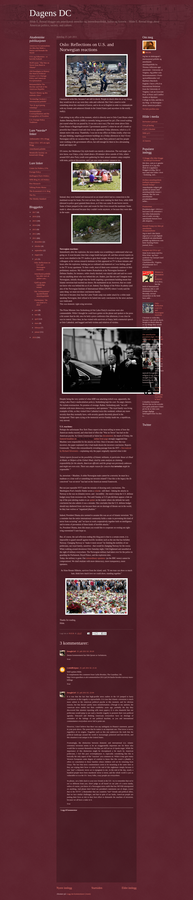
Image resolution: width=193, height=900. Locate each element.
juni (36, 310)
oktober (38, 246)
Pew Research (34, 184)
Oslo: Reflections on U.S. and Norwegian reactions (42, 266)
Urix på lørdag (148, 125)
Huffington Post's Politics (39, 176)
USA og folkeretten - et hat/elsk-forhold (38, 58)
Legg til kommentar (69, 810)
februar (38, 328)
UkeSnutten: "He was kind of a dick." (40, 302)
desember (39, 242)
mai (36, 315)
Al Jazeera (146, 141)
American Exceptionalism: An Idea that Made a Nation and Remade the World (39, 49)
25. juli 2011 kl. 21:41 (88, 668)
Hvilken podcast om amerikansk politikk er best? (159, 393)
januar (37, 332)
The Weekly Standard (37, 199)
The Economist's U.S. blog (39, 191)
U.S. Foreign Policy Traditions (37, 121)
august (37, 255)
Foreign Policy (35, 172)
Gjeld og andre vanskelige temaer (40, 285)
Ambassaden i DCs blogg (39, 139)
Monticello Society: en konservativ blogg (38, 154)
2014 (34, 225)
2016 (34, 216)
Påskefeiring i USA (159, 360)
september (39, 250)
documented (108, 436)
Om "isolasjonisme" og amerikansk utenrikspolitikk (42, 293)
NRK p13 (146, 133)
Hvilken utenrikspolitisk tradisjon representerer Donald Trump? (151, 182)
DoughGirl (71, 651)
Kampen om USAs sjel (151, 250)
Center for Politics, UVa (38, 168)
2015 (34, 221)
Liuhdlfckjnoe (73, 668)
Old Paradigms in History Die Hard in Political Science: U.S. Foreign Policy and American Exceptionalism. (39, 76)
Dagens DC (50, 13)
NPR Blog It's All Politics (39, 180)
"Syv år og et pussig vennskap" (37, 106)
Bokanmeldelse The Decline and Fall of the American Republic (38, 86)
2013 (34, 229)
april (37, 319)
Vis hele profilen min (150, 109)
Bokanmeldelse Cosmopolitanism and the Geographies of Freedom (39, 113)
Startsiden (96, 887)
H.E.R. (148, 52)
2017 (34, 212)
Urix (144, 137)
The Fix (32, 195)
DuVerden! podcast (149, 122)
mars (37, 323)
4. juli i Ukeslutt (148, 129)
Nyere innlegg (64, 887)
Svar (69, 659)
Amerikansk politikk (37, 149)
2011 (34, 238)
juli (36, 259)
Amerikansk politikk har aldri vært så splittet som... (42, 276)
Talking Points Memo (37, 187)
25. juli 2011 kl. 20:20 (85, 651)
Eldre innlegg (129, 887)
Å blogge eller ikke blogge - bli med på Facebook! (152, 159)
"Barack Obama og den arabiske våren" (38, 94)
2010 (34, 337)
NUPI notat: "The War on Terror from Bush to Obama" (39, 65)
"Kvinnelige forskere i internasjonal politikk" (38, 100)
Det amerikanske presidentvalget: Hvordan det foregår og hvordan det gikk (152, 338)
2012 (34, 234)
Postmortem (147, 207)
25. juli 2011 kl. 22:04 (85, 693)
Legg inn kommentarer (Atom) (79, 894)
